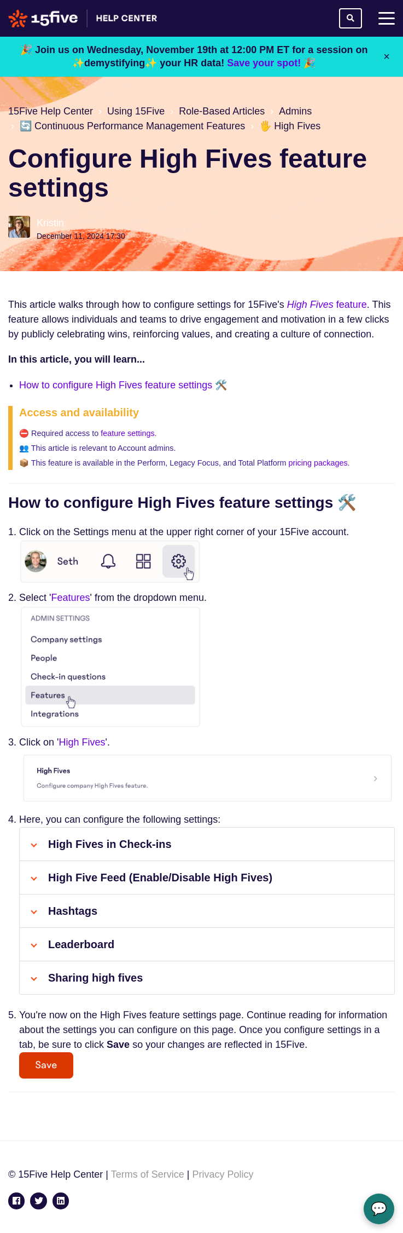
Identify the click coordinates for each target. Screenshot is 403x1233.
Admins (295, 111)
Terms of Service (147, 1174)
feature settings (127, 433)
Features (70, 597)
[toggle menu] (386, 18)
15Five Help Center (50, 111)
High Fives (82, 742)
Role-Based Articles (222, 111)
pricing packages (318, 462)
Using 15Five (136, 111)
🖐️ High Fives (289, 126)
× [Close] (386, 56)
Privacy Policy (222, 1174)
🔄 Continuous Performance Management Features (132, 126)
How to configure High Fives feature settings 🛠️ (123, 385)
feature (327, 304)
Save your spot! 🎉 (271, 63)
